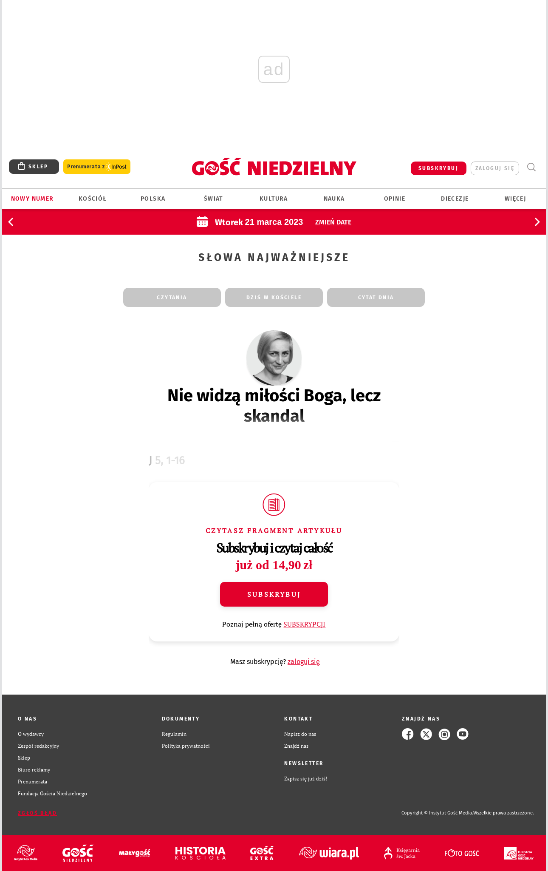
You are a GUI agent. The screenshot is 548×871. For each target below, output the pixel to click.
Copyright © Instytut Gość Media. (437, 813)
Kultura (274, 198)
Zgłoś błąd (37, 813)
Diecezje (455, 198)
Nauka (334, 198)
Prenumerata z (97, 167)
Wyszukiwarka (531, 167)
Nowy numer (32, 198)
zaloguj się (494, 168)
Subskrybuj (274, 594)
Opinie (394, 198)
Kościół (93, 198)
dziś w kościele (274, 298)
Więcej (515, 198)
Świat (213, 198)
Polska (153, 198)
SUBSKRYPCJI (304, 624)
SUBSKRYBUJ (438, 168)
